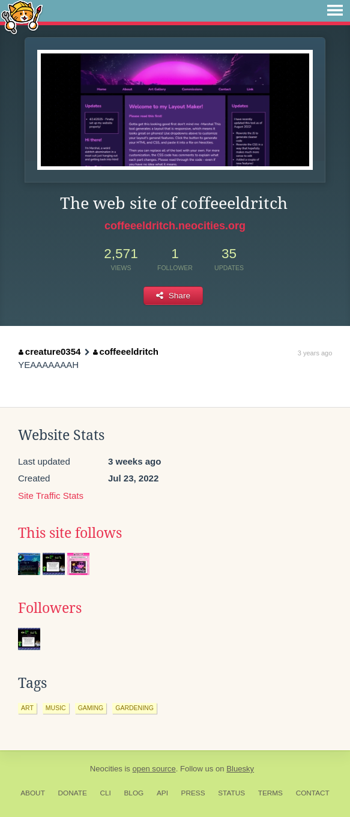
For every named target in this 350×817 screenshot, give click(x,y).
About (32, 793)
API (162, 793)
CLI (105, 793)
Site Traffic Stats (50, 495)
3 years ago (315, 353)
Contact (313, 793)
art (27, 707)
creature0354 (49, 351)
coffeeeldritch (125, 351)
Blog (133, 793)
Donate (72, 793)
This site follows (70, 533)
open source (154, 768)
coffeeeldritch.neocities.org (175, 226)
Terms (270, 793)
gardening (134, 707)
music (56, 707)
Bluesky (240, 768)
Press (193, 793)
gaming (91, 707)
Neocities (106, 768)
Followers (50, 608)
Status (231, 793)
